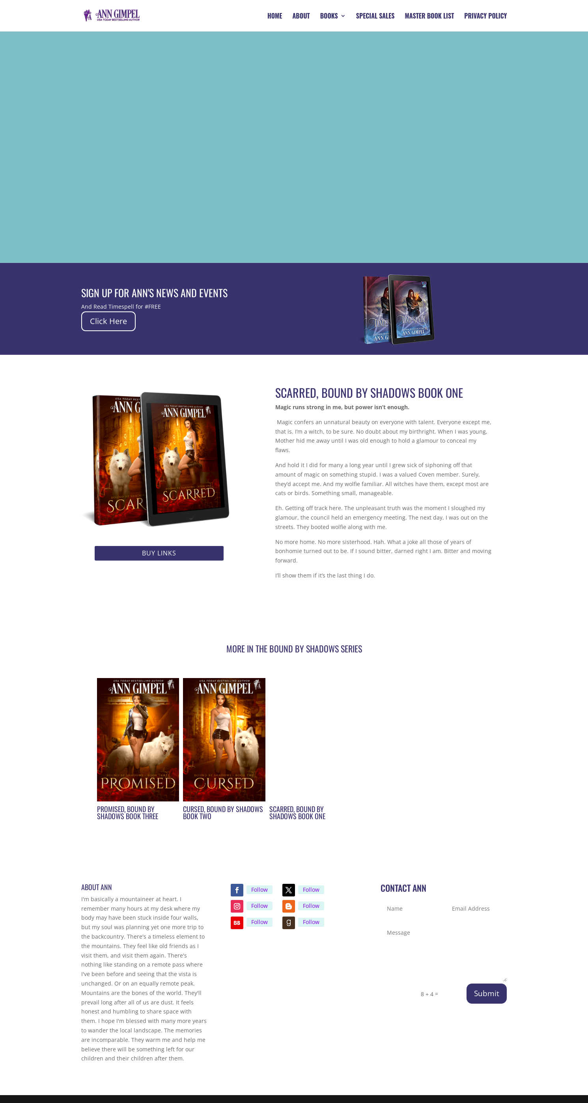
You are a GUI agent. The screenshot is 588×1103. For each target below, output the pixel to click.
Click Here (108, 321)
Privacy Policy (485, 16)
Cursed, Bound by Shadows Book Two (223, 812)
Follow (259, 889)
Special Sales (375, 16)
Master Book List (429, 16)
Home (274, 16)
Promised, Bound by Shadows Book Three (127, 812)
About (301, 16)
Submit (486, 993)
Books (329, 16)
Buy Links (159, 553)
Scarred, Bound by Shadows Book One (297, 812)
